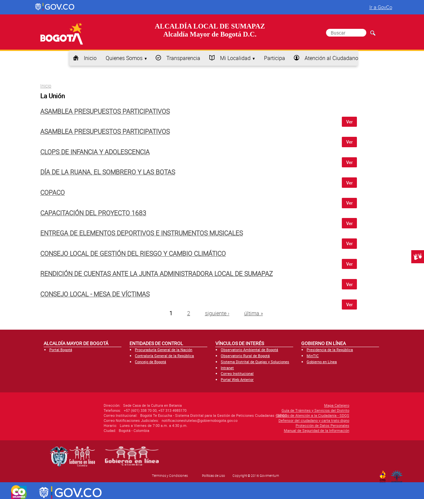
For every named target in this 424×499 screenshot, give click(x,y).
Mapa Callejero (298, 405)
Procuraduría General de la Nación (163, 349)
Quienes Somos (124, 58)
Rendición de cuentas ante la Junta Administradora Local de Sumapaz (156, 273)
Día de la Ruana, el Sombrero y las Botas (107, 172)
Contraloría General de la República (164, 355)
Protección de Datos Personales (284, 425)
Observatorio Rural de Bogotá (245, 355)
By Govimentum (398, 474)
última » (253, 313)
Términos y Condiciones (170, 475)
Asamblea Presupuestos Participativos (105, 111)
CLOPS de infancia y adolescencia (95, 152)
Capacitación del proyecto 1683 (93, 213)
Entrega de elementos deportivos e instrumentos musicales (141, 233)
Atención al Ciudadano (331, 58)
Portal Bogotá (60, 349)
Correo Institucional (237, 373)
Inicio (90, 58)
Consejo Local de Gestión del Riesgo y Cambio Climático (133, 253)
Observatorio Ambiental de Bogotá (249, 349)
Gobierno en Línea (322, 361)
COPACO (52, 192)
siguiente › (217, 313)
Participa (274, 58)
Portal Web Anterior (237, 379)
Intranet (227, 367)
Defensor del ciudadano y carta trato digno (276, 420)
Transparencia (183, 58)
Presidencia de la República (330, 349)
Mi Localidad (235, 58)
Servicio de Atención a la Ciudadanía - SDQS (274, 415)
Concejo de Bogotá (150, 361)
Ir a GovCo (380, 7)
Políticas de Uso (213, 475)
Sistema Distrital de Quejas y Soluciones (255, 361)
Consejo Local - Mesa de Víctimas (95, 294)
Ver (349, 122)
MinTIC (313, 355)
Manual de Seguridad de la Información (278, 430)
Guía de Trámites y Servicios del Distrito (277, 410)
